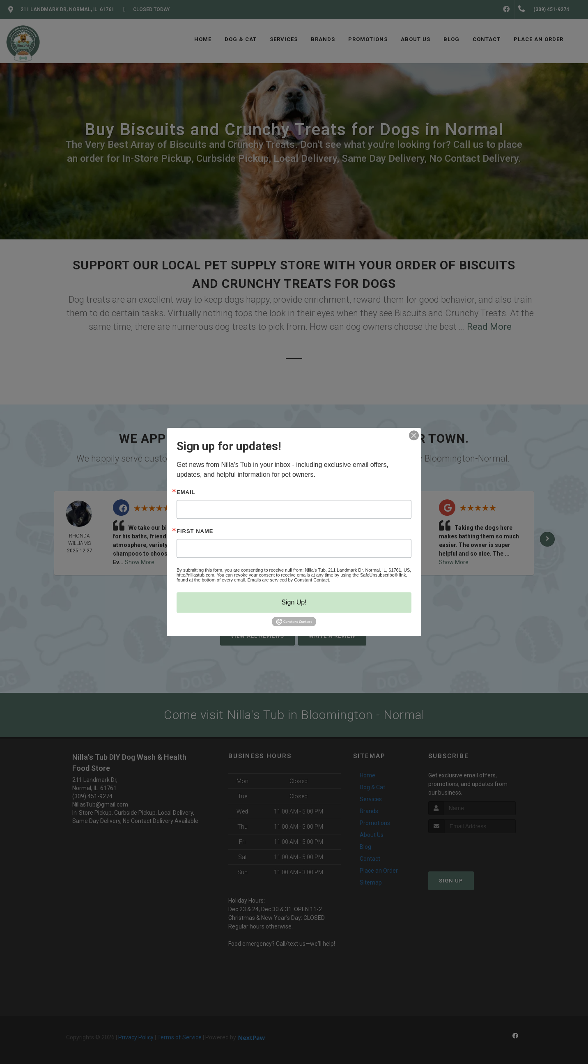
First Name (195, 531)
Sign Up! (293, 602)
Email (186, 492)
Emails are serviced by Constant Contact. (288, 579)
